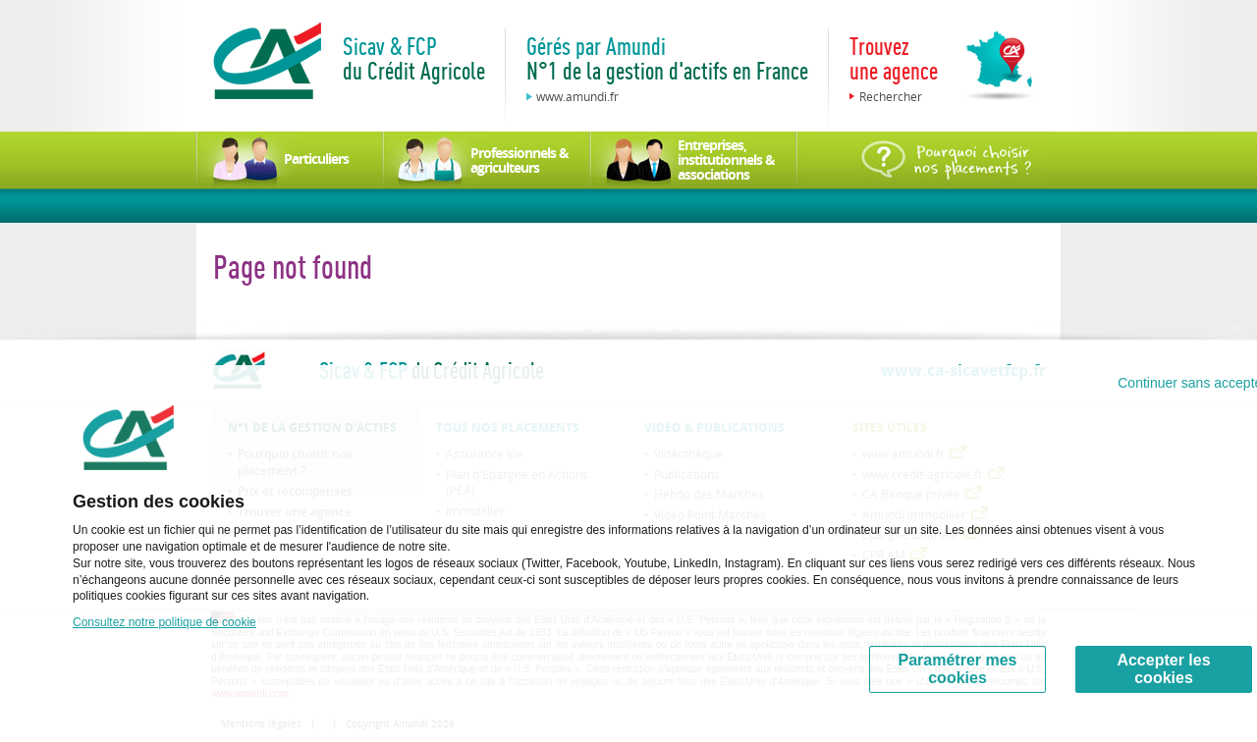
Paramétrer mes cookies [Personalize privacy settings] (958, 669)
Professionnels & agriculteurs (519, 160)
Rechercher (890, 96)
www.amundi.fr (577, 96)
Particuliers (316, 158)
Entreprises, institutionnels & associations (726, 159)
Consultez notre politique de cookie (164, 622)
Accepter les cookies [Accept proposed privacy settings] (1163, 669)
